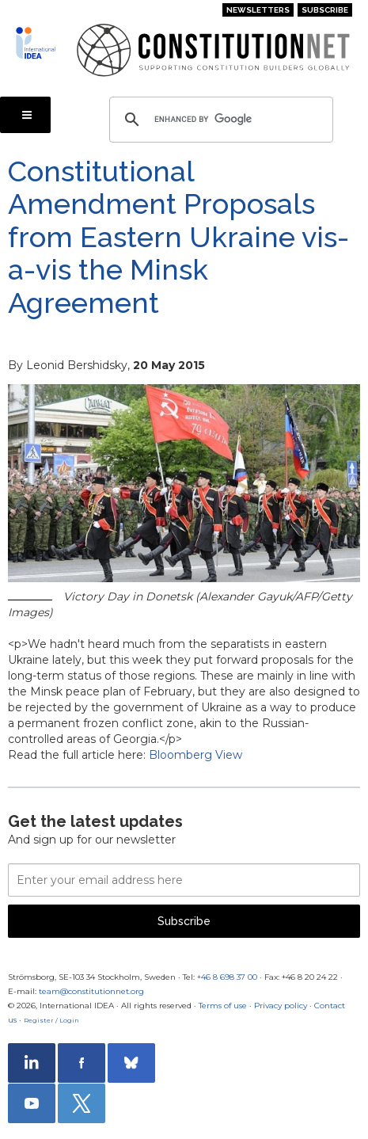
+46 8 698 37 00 (227, 977)
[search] (218, 119)
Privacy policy (280, 1005)
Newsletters (258, 10)
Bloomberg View (195, 755)
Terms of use (223, 1005)
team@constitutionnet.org (91, 991)
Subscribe (325, 10)
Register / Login (51, 1020)
